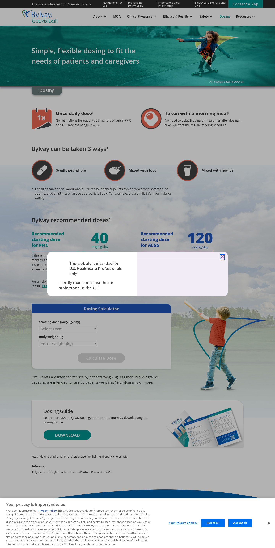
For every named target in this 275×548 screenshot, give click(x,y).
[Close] (222, 257)
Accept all (240, 525)
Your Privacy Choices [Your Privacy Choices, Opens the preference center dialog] (183, 525)
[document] (137, 274)
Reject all (213, 525)
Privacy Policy (47, 513)
